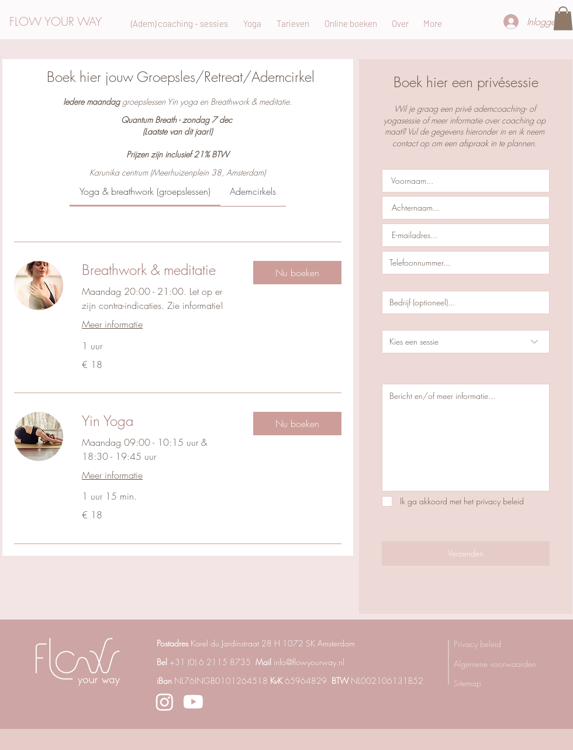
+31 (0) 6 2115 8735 (210, 662)
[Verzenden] (466, 553)
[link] (145, 191)
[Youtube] (193, 701)
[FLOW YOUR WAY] (65, 21)
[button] (563, 18)
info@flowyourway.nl (309, 662)
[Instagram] (164, 701)
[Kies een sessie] (466, 341)
